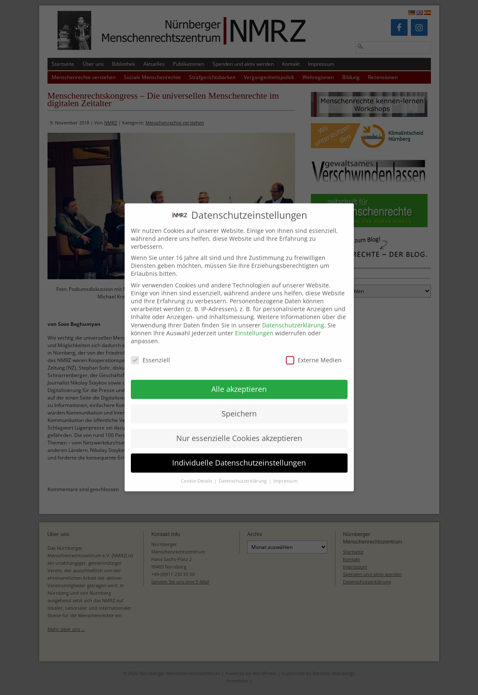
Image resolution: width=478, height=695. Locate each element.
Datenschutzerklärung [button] (243, 474)
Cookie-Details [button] (197, 474)
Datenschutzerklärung (293, 318)
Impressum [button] (285, 474)
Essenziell (150, 353)
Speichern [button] (239, 407)
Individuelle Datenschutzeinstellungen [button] (239, 456)
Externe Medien (314, 353)
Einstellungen (254, 326)
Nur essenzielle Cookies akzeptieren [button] (239, 431)
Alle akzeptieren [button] (239, 382)
